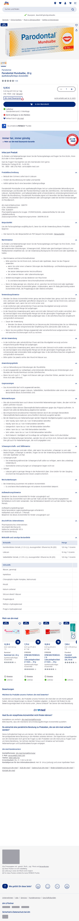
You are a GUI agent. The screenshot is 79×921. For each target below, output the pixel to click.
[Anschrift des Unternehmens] (39, 521)
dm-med (20, 119)
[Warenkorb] (70, 3)
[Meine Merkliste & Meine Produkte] (60, 3)
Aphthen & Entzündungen (50, 20)
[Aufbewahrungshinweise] (39, 492)
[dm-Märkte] (55, 3)
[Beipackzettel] (39, 223)
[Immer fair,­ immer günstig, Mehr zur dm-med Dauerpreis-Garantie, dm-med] (39, 140)
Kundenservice (34, 898)
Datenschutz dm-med (40, 768)
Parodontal (6, 70)
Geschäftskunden (49, 898)
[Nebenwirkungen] (39, 398)
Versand (19, 94)
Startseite (5, 20)
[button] (75, 3)
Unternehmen (7, 898)
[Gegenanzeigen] (39, 383)
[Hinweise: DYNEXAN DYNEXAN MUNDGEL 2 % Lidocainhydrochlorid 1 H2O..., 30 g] (48, 676)
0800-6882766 (14, 758)
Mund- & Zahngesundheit (32, 20)
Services (24, 898)
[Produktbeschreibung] (39, 172)
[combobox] (39, 9)
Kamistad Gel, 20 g (11, 655)
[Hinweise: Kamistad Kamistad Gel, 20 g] (8, 676)
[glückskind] (6, 907)
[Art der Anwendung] (39, 338)
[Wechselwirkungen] (39, 480)
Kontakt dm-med (8, 771)
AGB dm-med (25, 768)
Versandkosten (44, 866)
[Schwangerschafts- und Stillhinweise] (39, 446)
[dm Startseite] (6, 3)
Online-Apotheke (16, 20)
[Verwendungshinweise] (39, 295)
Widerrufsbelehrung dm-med (62, 768)
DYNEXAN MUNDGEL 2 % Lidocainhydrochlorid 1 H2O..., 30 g (52, 658)
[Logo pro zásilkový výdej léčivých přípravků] (11, 857)
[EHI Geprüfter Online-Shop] (5, 917)
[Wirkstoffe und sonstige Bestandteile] (39, 538)
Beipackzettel (59, 234)
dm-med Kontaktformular (31, 720)
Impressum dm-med (10, 768)
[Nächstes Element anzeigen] (73, 637)
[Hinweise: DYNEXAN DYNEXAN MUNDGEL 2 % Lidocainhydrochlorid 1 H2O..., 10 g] (28, 676)
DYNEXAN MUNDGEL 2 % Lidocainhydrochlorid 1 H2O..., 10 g (32, 658)
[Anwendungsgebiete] (39, 363)
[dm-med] (25, 907)
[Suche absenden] (72, 9)
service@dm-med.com (16, 756)
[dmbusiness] (16, 907)
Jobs (16, 898)
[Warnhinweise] (39, 240)
